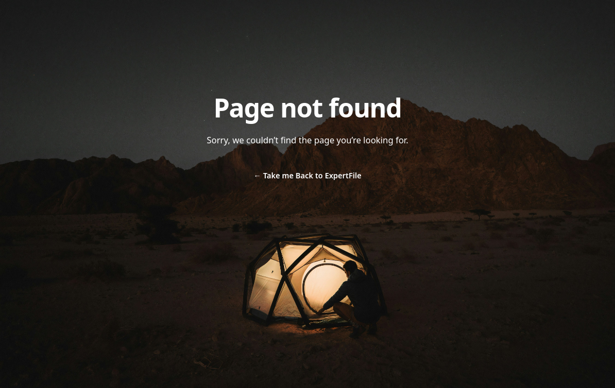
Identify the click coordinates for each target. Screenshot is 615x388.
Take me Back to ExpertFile (307, 175)
